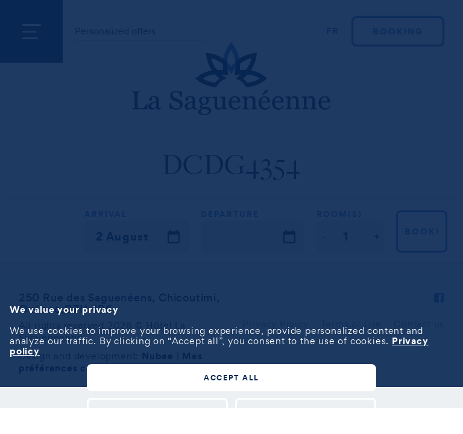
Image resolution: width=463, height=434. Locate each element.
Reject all (305, 411)
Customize (157, 411)
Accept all (231, 378)
